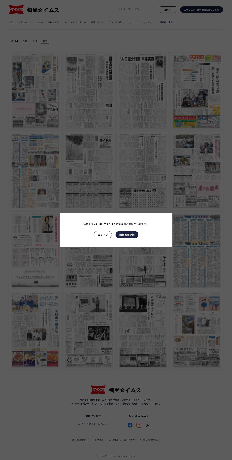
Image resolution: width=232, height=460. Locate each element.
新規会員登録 (126, 235)
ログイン (103, 235)
